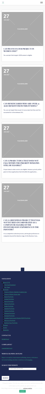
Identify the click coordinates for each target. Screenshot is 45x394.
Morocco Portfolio (9, 320)
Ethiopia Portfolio (9, 313)
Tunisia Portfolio (9, 311)
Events (5, 327)
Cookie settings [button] (38, 388)
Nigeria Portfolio (9, 304)
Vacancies (6, 330)
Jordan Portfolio (9, 299)
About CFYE (6, 282)
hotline (30, 360)
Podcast (5, 325)
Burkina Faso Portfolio (10, 323)
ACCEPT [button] (22, 391)
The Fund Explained (9, 285)
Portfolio (5, 289)
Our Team (7, 287)
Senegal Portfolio (9, 315)
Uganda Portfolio (9, 308)
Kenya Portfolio (9, 301)
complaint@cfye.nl (7, 348)
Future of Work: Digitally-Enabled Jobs (15, 292)
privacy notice (27, 388)
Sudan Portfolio (8, 306)
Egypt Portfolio (8, 296)
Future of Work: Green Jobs (12, 294)
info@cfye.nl (5, 339)
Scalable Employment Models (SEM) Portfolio (17, 318)
